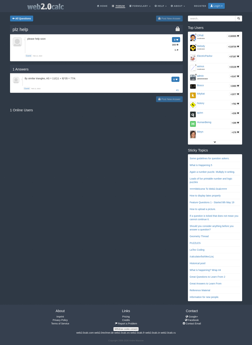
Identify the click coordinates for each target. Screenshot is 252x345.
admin (200, 75)
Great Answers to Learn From (206, 283)
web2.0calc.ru (168, 332)
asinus (200, 66)
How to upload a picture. (203, 209)
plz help (20, 29)
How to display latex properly (205, 195)
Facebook (192, 320)
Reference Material (200, 290)
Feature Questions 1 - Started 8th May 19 (212, 202)
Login (216, 5)
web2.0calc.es (122, 332)
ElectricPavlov (204, 56)
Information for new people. (204, 297)
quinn (200, 112)
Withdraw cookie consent (126, 329)
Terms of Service (60, 323)
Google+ (192, 316)
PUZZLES (195, 243)
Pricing (126, 316)
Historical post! (198, 263)
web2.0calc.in (152, 332)
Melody (201, 46)
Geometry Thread (199, 236)
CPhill (200, 35)
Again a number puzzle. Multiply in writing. (212, 172)
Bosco (200, 85)
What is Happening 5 (201, 165)
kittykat (201, 93)
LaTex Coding (197, 249)
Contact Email (192, 323)
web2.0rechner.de (104, 332)
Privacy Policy (60, 320)
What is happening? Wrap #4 (205, 270)
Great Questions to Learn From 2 (207, 276)
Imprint (60, 316)
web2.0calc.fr (137, 332)
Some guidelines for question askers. (209, 158)
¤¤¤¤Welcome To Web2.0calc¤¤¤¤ (208, 188)
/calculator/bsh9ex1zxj (202, 256)
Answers (21, 69)
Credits (126, 320)
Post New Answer (169, 18)
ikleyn (200, 131)
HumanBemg (204, 122)
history (200, 103)
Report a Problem (126, 323)
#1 (177, 90)
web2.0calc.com (85, 332)
